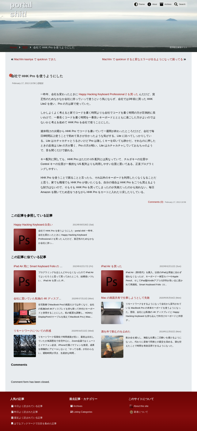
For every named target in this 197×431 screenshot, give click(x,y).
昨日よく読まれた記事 (26, 412)
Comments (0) (155, 202)
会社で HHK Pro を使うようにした (37, 76)
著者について (141, 412)
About (154, 4)
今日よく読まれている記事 (28, 406)
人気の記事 (17, 399)
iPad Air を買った (111, 266)
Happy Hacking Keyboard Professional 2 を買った (108, 94)
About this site (141, 406)
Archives (168, 4)
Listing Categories (82, 412)
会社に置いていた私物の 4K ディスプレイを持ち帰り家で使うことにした (57, 298)
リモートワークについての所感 (32, 330)
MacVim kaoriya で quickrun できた (35, 59)
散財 (41, 83)
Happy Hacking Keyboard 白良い (33, 224)
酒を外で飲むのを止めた (115, 331)
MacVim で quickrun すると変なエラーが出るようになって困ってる (142, 59)
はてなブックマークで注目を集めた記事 (35, 423)
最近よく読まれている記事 (28, 417)
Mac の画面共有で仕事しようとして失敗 (125, 297)
